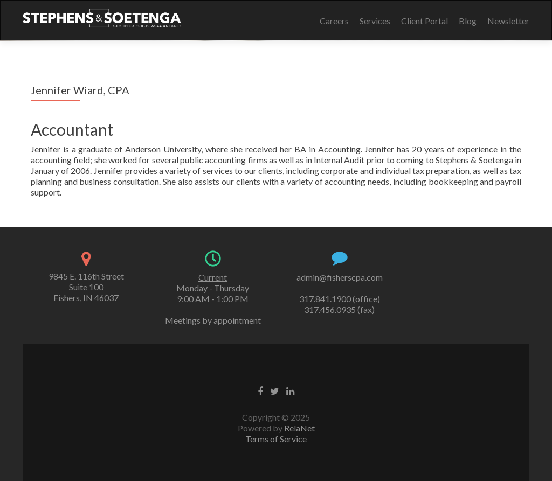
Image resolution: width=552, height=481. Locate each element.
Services (375, 21)
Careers (334, 21)
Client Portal (424, 21)
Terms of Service (276, 439)
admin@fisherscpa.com (339, 277)
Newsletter (508, 21)
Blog (468, 21)
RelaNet (299, 428)
